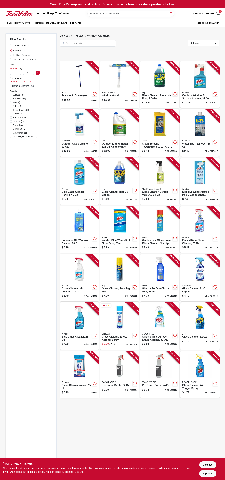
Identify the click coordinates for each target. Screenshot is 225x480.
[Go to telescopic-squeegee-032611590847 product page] (79, 84)
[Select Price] (38, 73)
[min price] (15, 73)
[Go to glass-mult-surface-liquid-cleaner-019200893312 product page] (159, 326)
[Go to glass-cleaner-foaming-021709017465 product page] (119, 277)
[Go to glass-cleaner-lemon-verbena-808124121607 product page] (159, 181)
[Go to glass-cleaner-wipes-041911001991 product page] (79, 374)
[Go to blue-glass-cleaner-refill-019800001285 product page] (79, 181)
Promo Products (21, 45)
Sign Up (209, 13)
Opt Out (207, 473)
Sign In (197, 13)
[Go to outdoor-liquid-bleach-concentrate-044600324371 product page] (119, 133)
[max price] (28, 73)
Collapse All (15, 81)
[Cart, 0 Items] (218, 13)
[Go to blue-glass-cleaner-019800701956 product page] (79, 326)
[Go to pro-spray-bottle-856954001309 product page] (119, 374)
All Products (19, 50)
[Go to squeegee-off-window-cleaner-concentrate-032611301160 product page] (79, 229)
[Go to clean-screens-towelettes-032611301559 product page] (159, 133)
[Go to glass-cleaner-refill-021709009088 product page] (119, 181)
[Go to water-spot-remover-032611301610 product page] (200, 133)
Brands (39, 23)
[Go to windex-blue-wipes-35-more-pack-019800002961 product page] (119, 229)
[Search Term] (130, 14)
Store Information (208, 23)
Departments (22, 23)
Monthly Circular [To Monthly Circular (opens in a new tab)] (57, 23)
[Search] (171, 13)
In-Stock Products (21, 55)
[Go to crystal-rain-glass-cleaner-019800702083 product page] (200, 229)
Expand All (27, 81)
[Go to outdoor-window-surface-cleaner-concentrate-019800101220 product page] (200, 84)
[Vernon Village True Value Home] (20, 13)
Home (9, 23)
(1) (18, 113)
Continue (208, 464)
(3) (17, 106)
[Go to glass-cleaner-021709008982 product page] (200, 326)
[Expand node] (11, 85)
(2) (21, 110)
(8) (18, 95)
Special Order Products (24, 59)
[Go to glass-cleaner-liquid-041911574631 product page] (200, 277)
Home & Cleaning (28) (23, 86)
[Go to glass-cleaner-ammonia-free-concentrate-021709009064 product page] (159, 84)
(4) (19, 98)
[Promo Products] (11, 45)
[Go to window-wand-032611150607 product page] (119, 84)
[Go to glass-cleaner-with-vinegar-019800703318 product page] (79, 277)
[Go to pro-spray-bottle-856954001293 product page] (159, 374)
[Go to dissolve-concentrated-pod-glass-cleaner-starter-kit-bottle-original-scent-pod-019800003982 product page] (200, 181)
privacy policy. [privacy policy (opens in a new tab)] (186, 468)
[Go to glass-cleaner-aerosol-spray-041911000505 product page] (119, 326)
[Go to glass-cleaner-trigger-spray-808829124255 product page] (200, 374)
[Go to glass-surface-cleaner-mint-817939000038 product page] (159, 277)
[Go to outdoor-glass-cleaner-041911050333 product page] (79, 133)
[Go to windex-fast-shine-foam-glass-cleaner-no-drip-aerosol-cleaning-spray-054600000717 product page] (159, 229)
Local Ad (75, 23)
